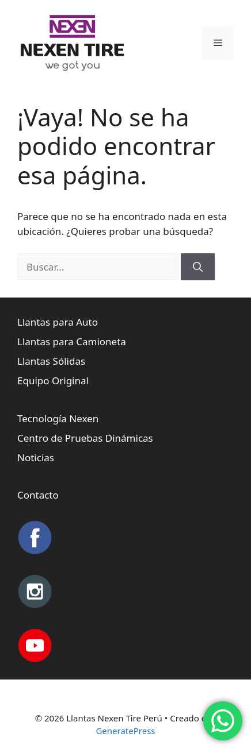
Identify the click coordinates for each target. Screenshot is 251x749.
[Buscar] (198, 267)
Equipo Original (53, 380)
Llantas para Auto (57, 322)
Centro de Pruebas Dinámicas (85, 438)
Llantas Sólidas (51, 361)
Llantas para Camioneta (71, 341)
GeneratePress (125, 730)
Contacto (38, 494)
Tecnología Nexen (57, 418)
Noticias (35, 457)
